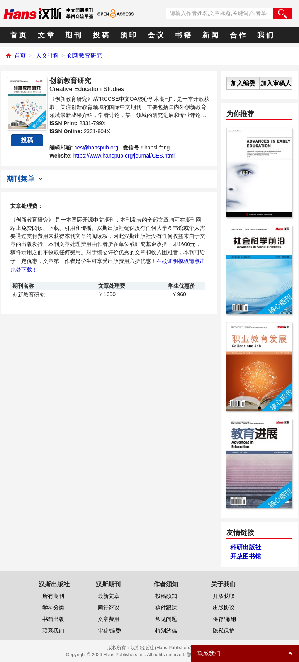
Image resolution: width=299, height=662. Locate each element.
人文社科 (47, 55)
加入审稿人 (275, 83)
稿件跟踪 (166, 607)
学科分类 (53, 607)
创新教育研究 (84, 55)
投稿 (27, 140)
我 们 (265, 35)
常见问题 (166, 619)
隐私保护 (223, 631)
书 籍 (183, 35)
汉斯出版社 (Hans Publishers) (161, 647)
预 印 (128, 35)
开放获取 (223, 596)
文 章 (46, 35)
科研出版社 (245, 547)
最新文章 (108, 596)
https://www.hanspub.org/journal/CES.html (124, 156)
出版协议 (223, 607)
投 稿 (101, 35)
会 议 (155, 35)
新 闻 (210, 35)
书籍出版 (53, 619)
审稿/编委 (109, 631)
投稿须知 (166, 596)
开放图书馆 (245, 556)
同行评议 (108, 607)
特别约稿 (166, 631)
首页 (20, 55)
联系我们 (53, 631)
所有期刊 (53, 596)
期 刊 (73, 35)
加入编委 (243, 83)
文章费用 (108, 619)
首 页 (18, 35)
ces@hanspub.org (96, 147)
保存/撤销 (224, 619)
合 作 (238, 35)
